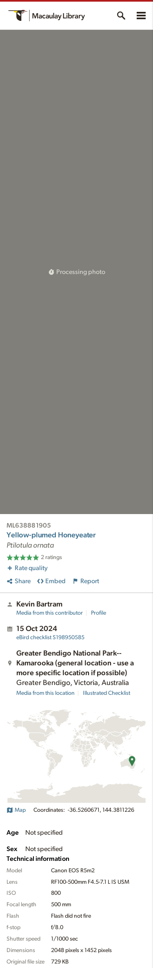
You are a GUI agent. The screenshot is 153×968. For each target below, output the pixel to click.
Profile (98, 613)
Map (16, 810)
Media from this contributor (49, 613)
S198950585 (50, 637)
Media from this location (45, 693)
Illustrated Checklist (106, 693)
